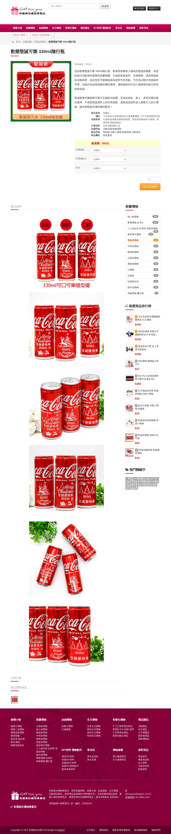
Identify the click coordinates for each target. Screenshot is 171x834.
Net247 (61, 830)
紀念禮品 (142, 729)
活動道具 (136, 132)
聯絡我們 (156, 830)
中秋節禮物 (142, 246)
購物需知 (103, 830)
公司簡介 (91, 830)
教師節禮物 (142, 251)
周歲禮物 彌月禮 (142, 293)
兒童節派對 (143, 766)
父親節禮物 (142, 257)
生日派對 (142, 763)
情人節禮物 (142, 216)
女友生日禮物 (94, 726)
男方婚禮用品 (119, 756)
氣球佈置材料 (68, 769)
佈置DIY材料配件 (70, 766)
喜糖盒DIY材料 (69, 763)
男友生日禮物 (94, 729)
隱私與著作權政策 (121, 830)
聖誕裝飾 (126, 132)
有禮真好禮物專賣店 (25, 806)
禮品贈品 (84, 28)
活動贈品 (142, 726)
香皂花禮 (91, 759)
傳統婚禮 (130, 28)
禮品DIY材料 (68, 756)
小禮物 (142, 269)
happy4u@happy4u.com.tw (139, 794)
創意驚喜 (107, 135)
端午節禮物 (142, 287)
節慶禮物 (30, 28)
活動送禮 (107, 129)
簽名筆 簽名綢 (18, 739)
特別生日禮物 (94, 735)
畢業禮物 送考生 (142, 222)
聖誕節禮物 (40, 41)
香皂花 (118, 28)
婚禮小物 (17, 28)
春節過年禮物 (140, 234)
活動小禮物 (115, 132)
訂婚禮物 (66, 729)
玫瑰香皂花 (142, 281)
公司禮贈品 (143, 732)
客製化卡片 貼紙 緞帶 (123, 729)
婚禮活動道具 (17, 745)
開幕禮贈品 (143, 739)
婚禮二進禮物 (17, 729)
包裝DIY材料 (68, 759)
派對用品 (143, 28)
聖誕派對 (142, 756)
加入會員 (139, 8)
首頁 (18, 41)
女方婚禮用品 (119, 759)
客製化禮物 (70, 28)
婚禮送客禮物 (17, 732)
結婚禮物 (43, 28)
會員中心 (154, 8)
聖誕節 (106, 132)
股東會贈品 (143, 735)
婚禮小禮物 (16, 726)
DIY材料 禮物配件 (102, 28)
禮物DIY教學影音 (42, 35)
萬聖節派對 (143, 759)
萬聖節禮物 (142, 263)
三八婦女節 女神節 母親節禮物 (142, 229)
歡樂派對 (117, 129)
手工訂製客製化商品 (123, 726)
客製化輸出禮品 (120, 735)
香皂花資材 (92, 756)
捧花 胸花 (15, 742)
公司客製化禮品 (120, 732)
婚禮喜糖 (15, 735)
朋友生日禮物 (94, 732)
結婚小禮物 (67, 726)
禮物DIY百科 (20, 35)
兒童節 (142, 275)
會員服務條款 (141, 830)
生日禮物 (56, 28)
